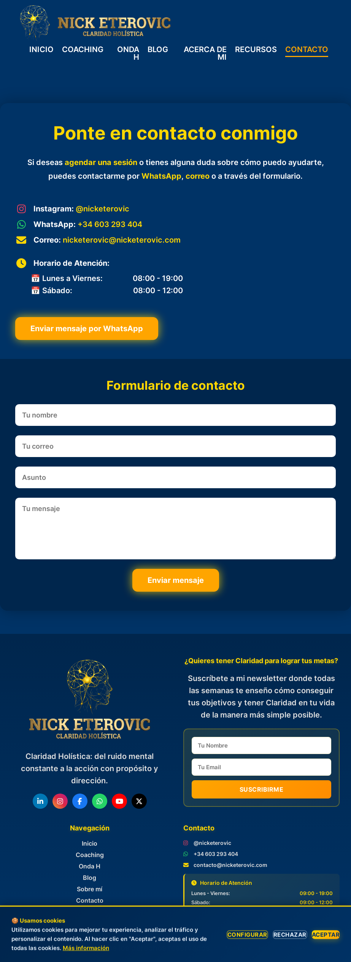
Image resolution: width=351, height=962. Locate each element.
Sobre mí (89, 889)
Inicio (89, 843)
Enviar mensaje (176, 580)
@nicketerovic (102, 208)
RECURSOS (256, 50)
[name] (262, 745)
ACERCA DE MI (205, 53)
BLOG (158, 50)
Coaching (90, 855)
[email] (262, 767)
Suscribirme (262, 789)
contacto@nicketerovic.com (230, 865)
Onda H (89, 866)
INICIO (41, 50)
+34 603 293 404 (110, 224)
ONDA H (128, 53)
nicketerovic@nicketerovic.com (122, 239)
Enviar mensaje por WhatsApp (86, 328)
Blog (89, 877)
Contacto (89, 900)
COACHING (82, 50)
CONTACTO (306, 50)
